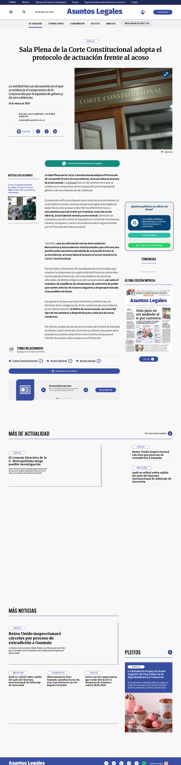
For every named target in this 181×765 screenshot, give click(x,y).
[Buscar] (24, 12)
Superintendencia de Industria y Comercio (105, 2)
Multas (25, 2)
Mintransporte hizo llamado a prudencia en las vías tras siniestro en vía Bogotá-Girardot (63, 681)
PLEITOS (95, 23)
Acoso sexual (87, 360)
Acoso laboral (58, 360)
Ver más (148, 359)
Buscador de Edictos (137, 23)
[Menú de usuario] (142, 12)
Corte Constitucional (24, 360)
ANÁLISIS (111, 23)
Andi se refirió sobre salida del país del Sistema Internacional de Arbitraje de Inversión (151, 477)
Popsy (75, 2)
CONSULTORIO (56, 23)
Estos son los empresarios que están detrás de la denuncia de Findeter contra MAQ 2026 (101, 681)
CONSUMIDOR (77, 23)
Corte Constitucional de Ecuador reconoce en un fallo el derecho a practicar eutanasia (21, 189)
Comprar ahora (149, 235)
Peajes (135, 2)
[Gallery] (64, 388)
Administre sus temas (64, 371)
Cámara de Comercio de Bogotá (50, 2)
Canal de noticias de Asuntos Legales (82, 163)
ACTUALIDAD (35, 23)
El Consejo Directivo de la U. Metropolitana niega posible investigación (28, 461)
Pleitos (133, 652)
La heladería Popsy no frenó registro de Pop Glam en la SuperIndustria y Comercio (147, 674)
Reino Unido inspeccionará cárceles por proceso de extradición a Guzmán (150, 454)
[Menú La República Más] (11, 12)
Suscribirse (163, 12)
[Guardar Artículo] (23, 131)
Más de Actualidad (29, 433)
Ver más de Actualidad (158, 433)
